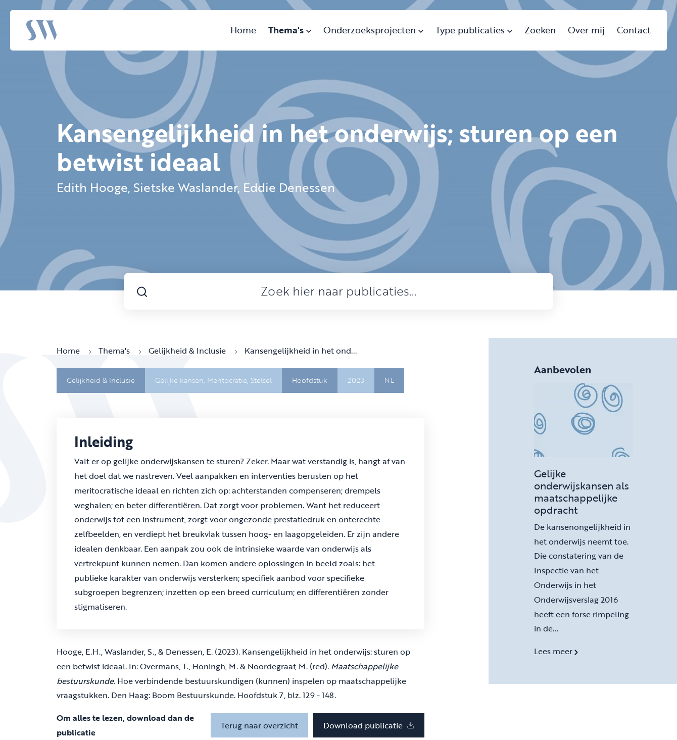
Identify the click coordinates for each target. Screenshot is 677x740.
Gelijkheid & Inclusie (193, 350)
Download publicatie (368, 725)
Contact (634, 29)
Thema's (289, 29)
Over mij (586, 29)
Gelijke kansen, (181, 380)
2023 (356, 380)
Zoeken (540, 29)
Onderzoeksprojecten (373, 29)
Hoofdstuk (309, 380)
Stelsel (261, 380)
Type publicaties (474, 29)
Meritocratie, (229, 380)
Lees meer (556, 651)
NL (389, 380)
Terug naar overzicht (259, 725)
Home (243, 29)
